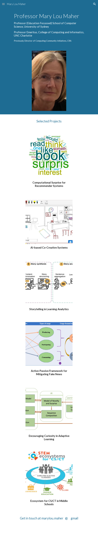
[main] (49, 28)
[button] (3, 4)
